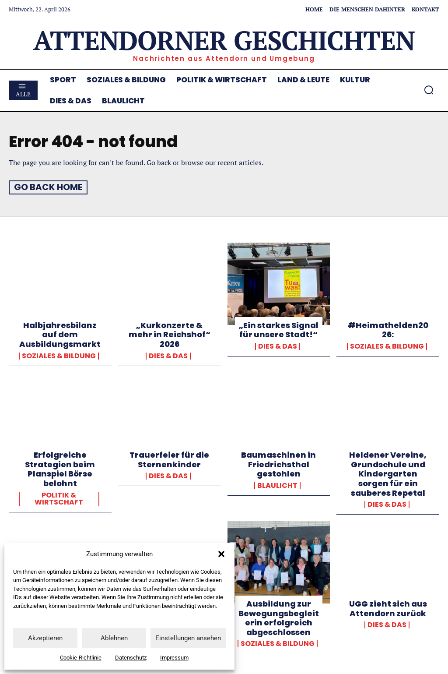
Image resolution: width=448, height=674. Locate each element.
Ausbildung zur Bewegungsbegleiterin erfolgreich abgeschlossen (278, 617)
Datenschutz (131, 657)
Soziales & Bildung (59, 355)
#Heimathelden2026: (388, 329)
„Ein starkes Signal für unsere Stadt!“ (278, 329)
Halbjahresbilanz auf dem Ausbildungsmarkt (60, 334)
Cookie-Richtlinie (81, 657)
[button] (221, 554)
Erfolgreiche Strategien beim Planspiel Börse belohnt (60, 468)
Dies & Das (168, 355)
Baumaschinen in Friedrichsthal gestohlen (278, 464)
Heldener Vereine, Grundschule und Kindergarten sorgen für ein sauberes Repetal (388, 473)
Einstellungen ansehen (188, 638)
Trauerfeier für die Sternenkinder (169, 459)
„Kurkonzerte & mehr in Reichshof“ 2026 (169, 334)
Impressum (174, 657)
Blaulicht (277, 485)
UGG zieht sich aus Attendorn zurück (388, 608)
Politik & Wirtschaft (59, 498)
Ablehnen (114, 638)
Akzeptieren (45, 638)
